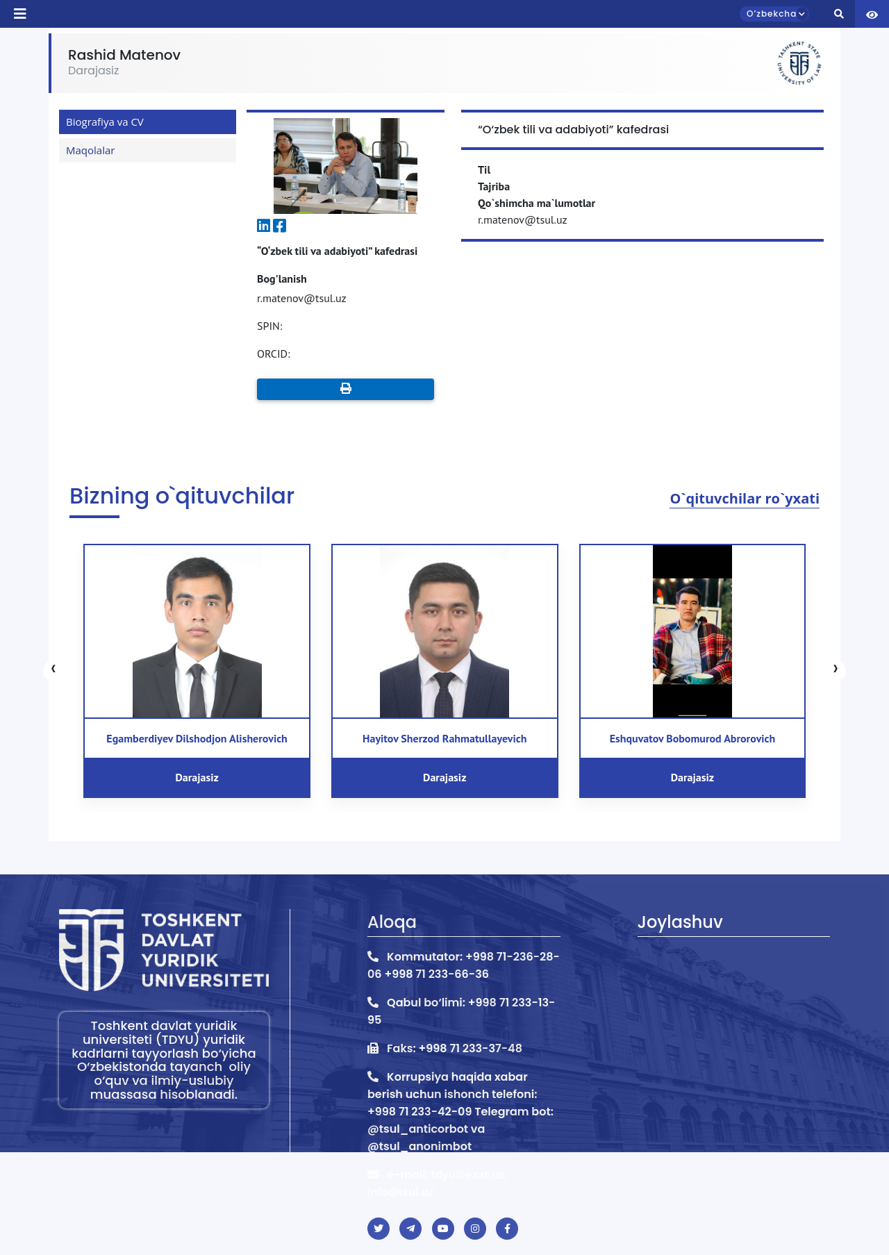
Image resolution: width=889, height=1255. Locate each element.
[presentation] (53, 670)
